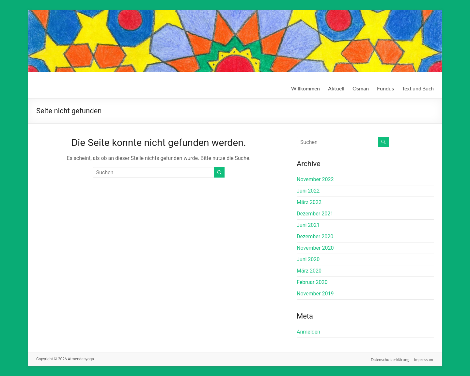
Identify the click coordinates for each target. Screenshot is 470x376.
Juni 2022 (308, 191)
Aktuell (336, 88)
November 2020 (315, 248)
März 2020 (309, 271)
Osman (360, 88)
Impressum (424, 358)
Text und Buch (418, 88)
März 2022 (309, 202)
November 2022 (315, 179)
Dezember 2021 (315, 214)
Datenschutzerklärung (390, 358)
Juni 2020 (308, 259)
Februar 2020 (312, 282)
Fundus (385, 88)
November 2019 (315, 293)
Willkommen (305, 88)
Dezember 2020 (315, 236)
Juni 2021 (308, 225)
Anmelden (308, 332)
